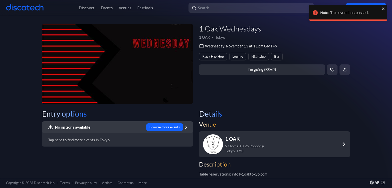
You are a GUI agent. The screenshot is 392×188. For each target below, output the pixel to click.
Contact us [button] (126, 183)
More (142, 183)
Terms (65, 183)
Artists (107, 183)
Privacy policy (86, 183)
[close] (382, 9)
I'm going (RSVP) (262, 69)
